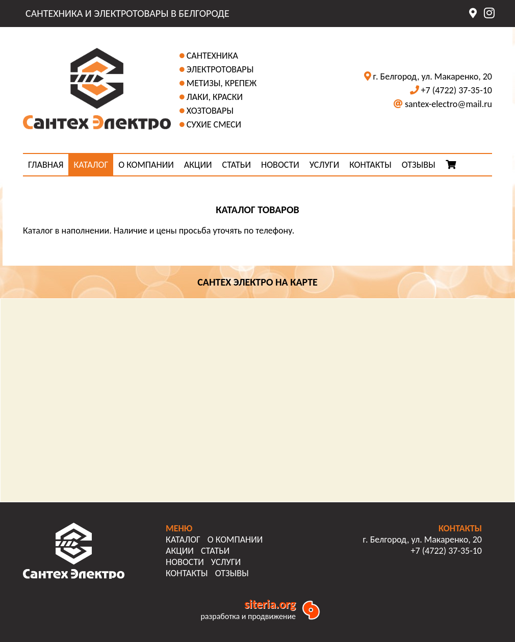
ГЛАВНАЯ (45, 164)
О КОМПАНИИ (146, 164)
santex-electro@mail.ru (448, 104)
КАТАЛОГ (90, 164)
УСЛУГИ (324, 164)
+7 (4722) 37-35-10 (456, 90)
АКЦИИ (198, 164)
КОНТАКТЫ (370, 164)
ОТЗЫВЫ (418, 164)
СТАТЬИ (236, 164)
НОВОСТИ (280, 164)
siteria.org (270, 604)
